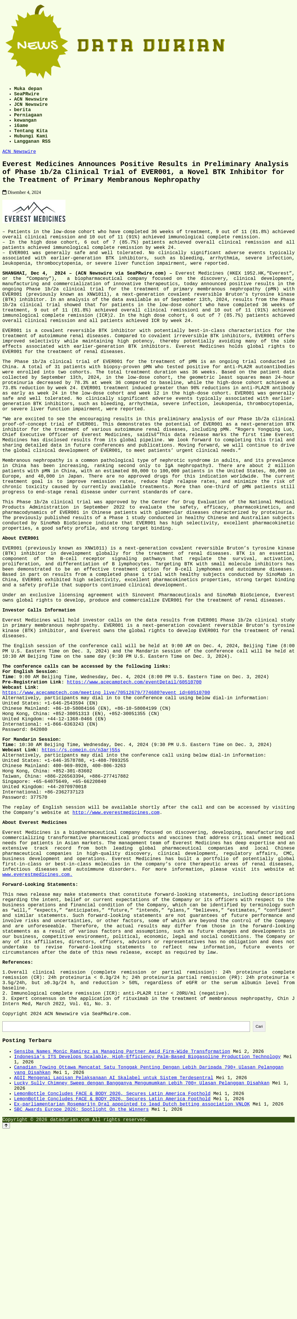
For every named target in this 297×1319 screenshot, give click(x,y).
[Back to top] (6, 1314)
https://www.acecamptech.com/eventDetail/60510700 (134, 788)
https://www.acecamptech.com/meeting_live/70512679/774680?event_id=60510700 (106, 801)
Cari (259, 1198)
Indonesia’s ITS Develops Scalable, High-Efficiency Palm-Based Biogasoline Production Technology (147, 1232)
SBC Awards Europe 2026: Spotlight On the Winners (81, 1296)
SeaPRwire (26, 96)
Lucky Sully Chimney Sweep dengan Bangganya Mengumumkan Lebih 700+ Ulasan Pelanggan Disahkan (142, 1264)
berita (22, 115)
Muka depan (28, 89)
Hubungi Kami (31, 147)
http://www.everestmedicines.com (116, 946)
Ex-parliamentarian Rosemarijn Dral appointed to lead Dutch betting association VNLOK (132, 1290)
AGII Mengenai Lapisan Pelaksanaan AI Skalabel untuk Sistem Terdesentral (113, 1257)
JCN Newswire (31, 109)
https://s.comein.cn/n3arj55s (81, 870)
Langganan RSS (32, 154)
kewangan (25, 128)
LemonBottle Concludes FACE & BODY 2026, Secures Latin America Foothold (112, 1277)
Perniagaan (28, 121)
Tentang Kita (31, 141)
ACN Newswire (31, 102)
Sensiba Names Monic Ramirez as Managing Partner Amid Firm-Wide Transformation (122, 1225)
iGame (21, 134)
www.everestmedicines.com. (37, 1019)
